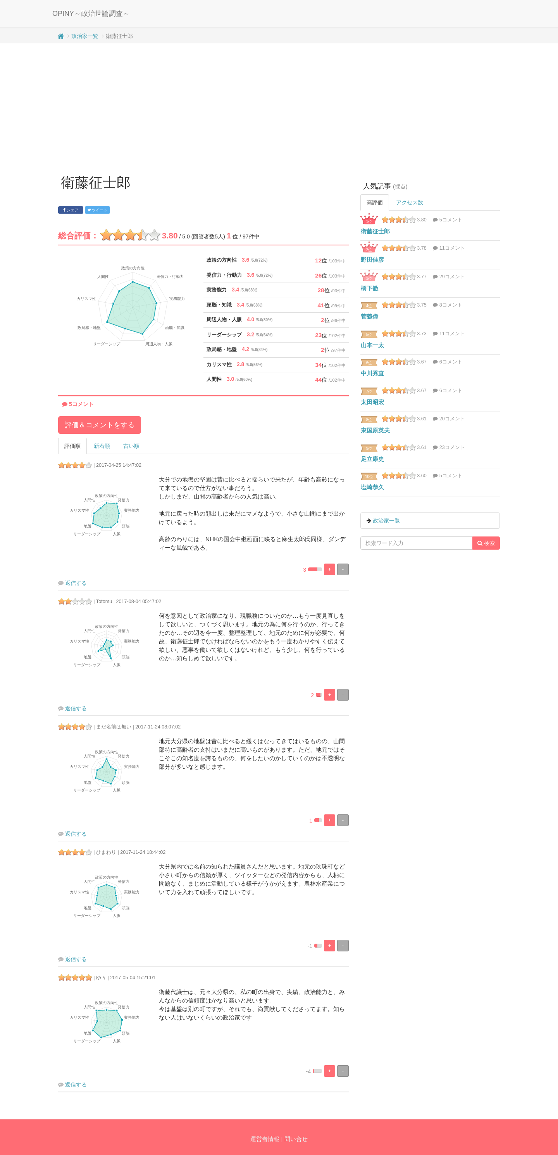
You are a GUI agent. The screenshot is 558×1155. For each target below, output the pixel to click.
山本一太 (372, 345)
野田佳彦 (372, 259)
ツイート (98, 210)
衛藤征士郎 (375, 231)
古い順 (131, 446)
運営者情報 (264, 1139)
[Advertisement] (279, 105)
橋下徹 (369, 288)
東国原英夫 (375, 430)
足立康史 (372, 459)
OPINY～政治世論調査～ (91, 13)
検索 (486, 543)
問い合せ (296, 1139)
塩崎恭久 (372, 487)
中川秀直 (372, 373)
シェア (70, 210)
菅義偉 (369, 316)
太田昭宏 (372, 402)
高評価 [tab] (375, 202)
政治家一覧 (84, 36)
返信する (76, 583)
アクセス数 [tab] (409, 202)
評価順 (72, 446)
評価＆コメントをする (99, 425)
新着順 (102, 446)
